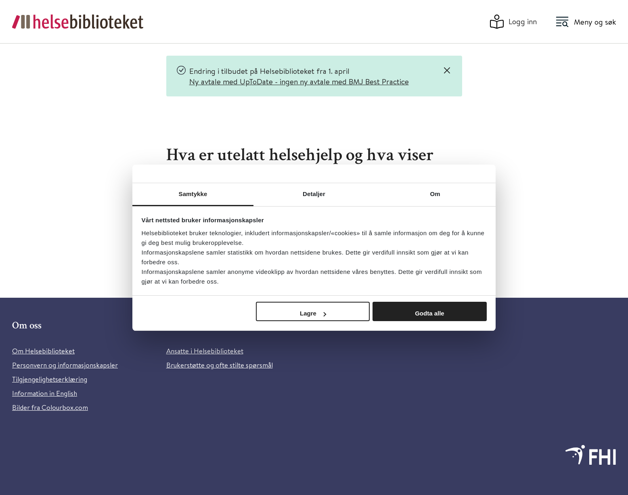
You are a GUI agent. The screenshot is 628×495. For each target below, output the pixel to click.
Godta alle (429, 313)
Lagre (313, 313)
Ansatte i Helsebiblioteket (204, 350)
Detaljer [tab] (314, 193)
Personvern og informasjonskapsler (65, 365)
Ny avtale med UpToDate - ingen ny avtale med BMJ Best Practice (299, 81)
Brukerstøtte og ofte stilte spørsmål (219, 365)
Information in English (44, 393)
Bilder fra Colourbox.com (50, 407)
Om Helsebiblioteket (43, 350)
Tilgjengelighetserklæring (49, 379)
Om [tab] (435, 193)
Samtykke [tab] (193, 193)
